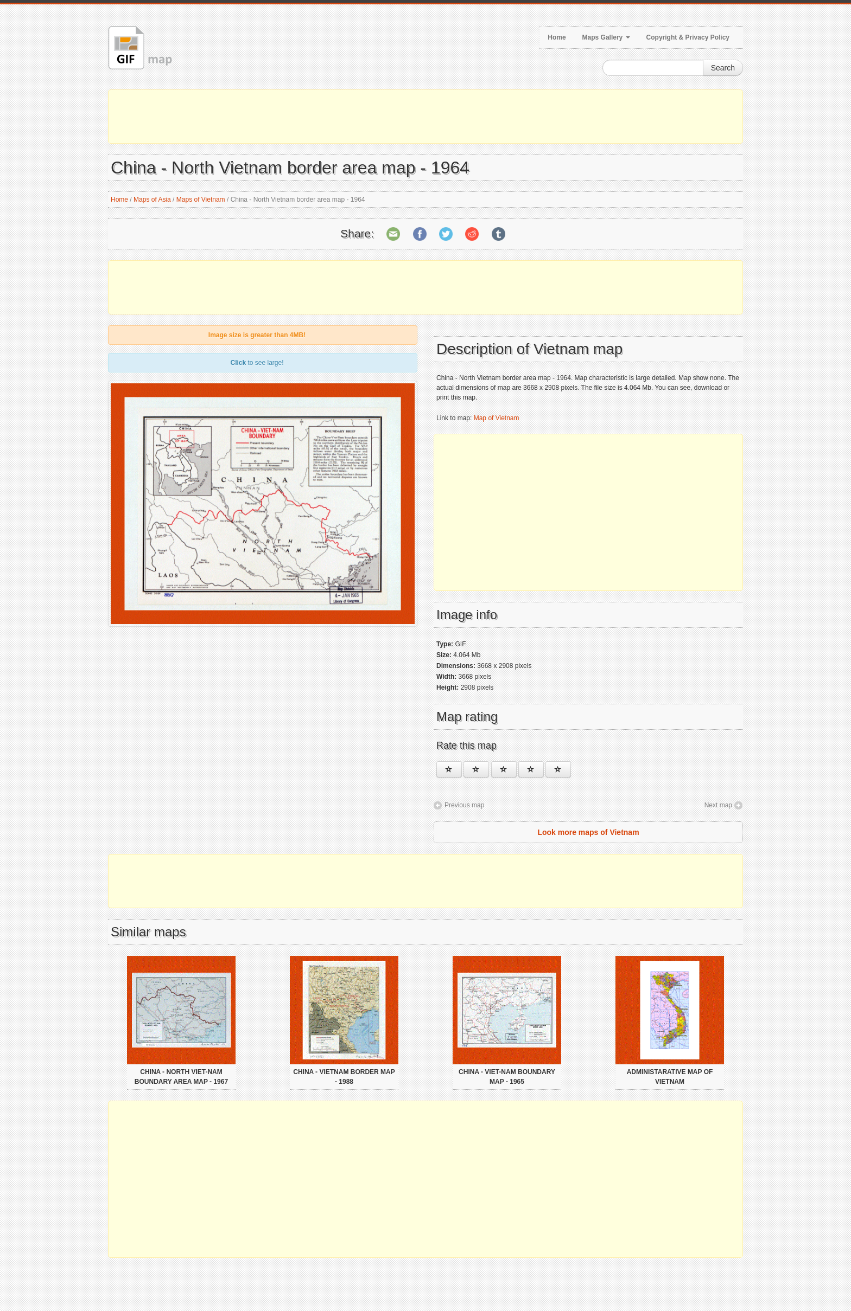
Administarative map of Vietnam (670, 1076)
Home (557, 37)
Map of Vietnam (496, 418)
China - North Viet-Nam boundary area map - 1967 (181, 1076)
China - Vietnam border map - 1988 (344, 1076)
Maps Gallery (606, 37)
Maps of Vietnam (200, 199)
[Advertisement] (425, 116)
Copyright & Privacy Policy (687, 37)
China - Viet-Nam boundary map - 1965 (507, 1076)
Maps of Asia (152, 199)
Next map (718, 805)
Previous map (464, 805)
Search (723, 67)
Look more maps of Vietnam (588, 832)
